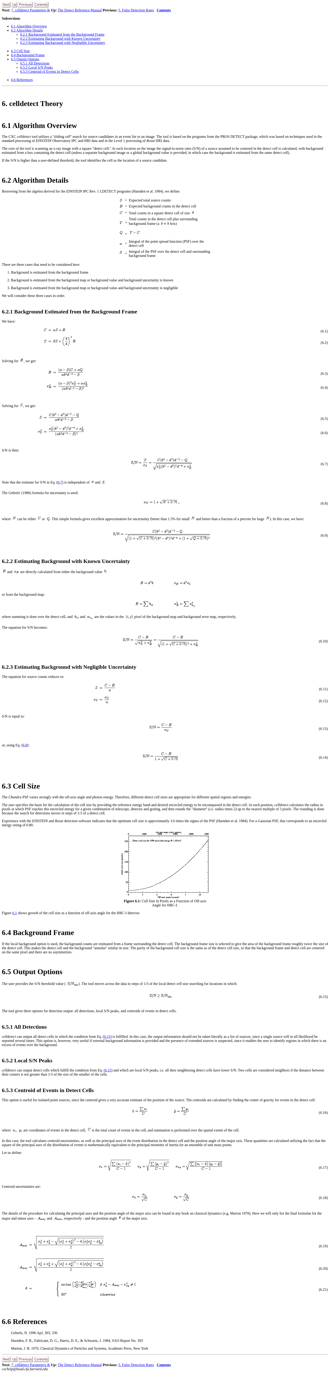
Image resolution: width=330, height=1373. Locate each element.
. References (22, 80)
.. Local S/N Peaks (36, 67)
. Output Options (25, 59)
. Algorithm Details (27, 30)
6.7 (60, 482)
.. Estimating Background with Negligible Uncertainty (62, 43)
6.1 (14, 913)
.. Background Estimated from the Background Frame (62, 34)
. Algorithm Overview (29, 26)
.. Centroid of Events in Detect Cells (49, 71)
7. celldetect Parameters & (30, 10)
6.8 (24, 745)
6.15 (107, 1037)
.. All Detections (35, 63)
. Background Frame (28, 55)
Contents (164, 10)
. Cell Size (20, 51)
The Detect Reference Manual (80, 10)
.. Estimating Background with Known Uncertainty (60, 39)
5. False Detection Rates (136, 10)
